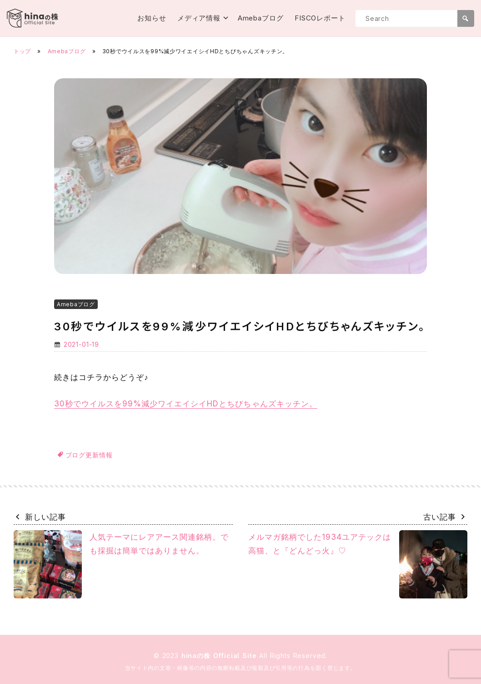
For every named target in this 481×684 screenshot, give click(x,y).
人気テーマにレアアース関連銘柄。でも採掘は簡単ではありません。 (121, 564)
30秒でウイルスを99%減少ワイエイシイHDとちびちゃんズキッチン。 (185, 403)
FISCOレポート (320, 18)
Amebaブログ (261, 18)
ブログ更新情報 (89, 455)
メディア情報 (198, 18)
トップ (22, 51)
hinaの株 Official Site (220, 655)
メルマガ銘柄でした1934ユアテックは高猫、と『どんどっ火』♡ (357, 564)
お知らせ (151, 18)
